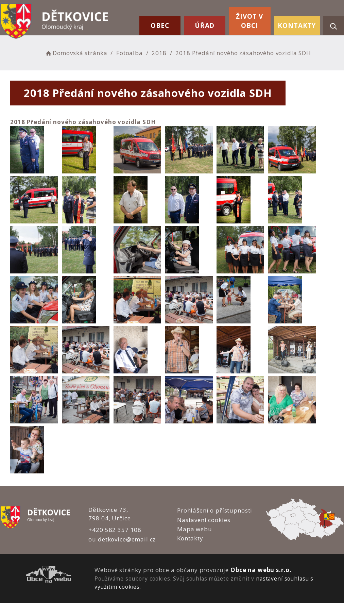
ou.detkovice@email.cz (122, 539)
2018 (159, 53)
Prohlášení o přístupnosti (214, 510)
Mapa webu (194, 529)
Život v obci (249, 21)
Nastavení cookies (203, 520)
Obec (160, 25)
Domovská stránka (76, 53)
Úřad (204, 25)
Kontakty (297, 25)
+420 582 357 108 (114, 530)
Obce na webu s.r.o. (261, 570)
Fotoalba (129, 53)
